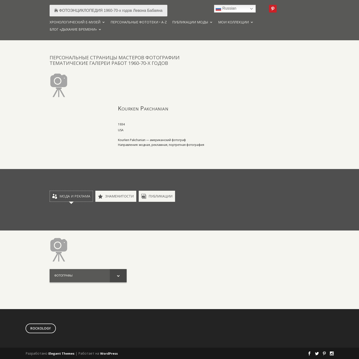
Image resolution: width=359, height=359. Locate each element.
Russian (225, 9)
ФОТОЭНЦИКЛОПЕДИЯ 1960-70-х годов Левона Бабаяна (111, 10)
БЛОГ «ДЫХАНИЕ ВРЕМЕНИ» (73, 30)
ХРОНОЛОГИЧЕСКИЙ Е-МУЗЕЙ (75, 22)
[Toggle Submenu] (118, 276)
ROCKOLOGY (40, 328)
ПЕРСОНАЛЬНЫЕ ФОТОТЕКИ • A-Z (139, 22)
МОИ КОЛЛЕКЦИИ (233, 22)
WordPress (109, 353)
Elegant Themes (61, 353)
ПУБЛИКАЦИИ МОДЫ (190, 22)
